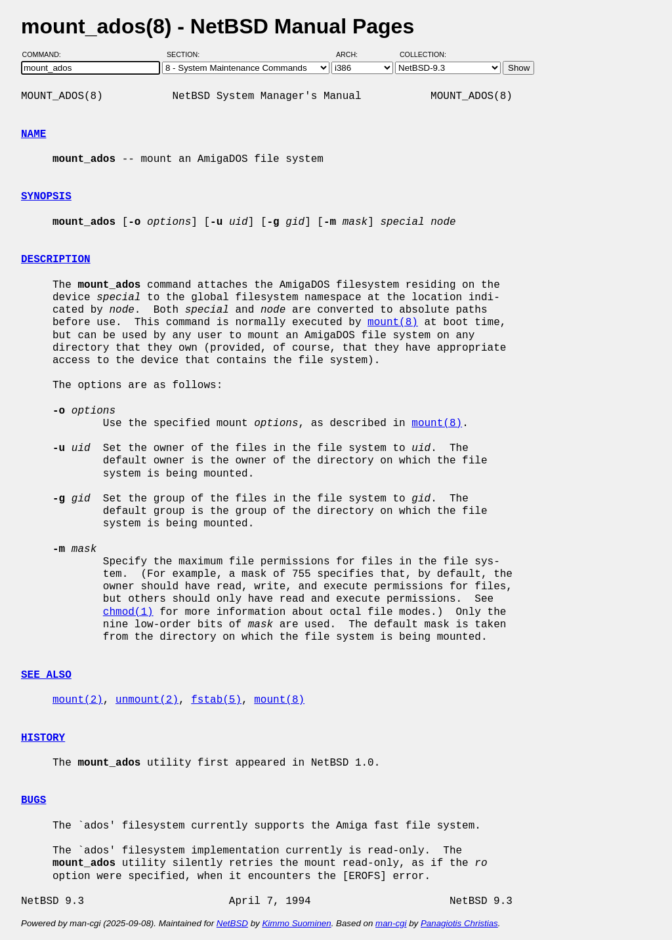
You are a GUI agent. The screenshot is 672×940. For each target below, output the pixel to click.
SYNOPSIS (46, 196)
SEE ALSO (46, 675)
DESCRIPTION (56, 259)
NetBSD (232, 923)
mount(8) (393, 322)
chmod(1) (128, 612)
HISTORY (43, 738)
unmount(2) (147, 700)
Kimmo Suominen (296, 923)
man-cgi (390, 923)
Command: (45, 54)
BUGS (33, 800)
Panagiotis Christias (459, 923)
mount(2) (77, 700)
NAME (33, 134)
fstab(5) (216, 700)
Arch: (352, 54)
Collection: (423, 54)
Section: (186, 54)
